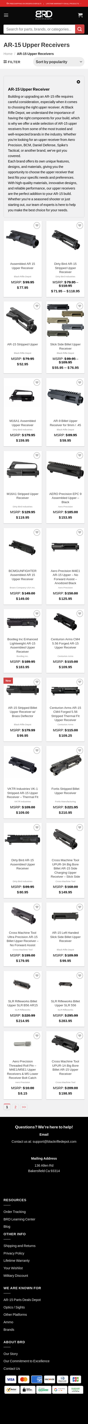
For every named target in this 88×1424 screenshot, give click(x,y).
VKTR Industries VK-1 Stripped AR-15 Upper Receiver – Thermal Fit (22, 793)
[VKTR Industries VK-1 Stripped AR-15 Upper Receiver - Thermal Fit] (23, 765)
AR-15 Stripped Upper (22, 344)
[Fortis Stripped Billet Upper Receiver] (65, 765)
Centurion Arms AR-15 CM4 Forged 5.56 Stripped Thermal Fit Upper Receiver (65, 714)
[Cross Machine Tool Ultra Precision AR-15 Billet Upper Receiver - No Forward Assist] (23, 915)
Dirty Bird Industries (65, 276)
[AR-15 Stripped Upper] (23, 320)
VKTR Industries (22, 801)
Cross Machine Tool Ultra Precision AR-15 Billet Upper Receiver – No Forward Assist (22, 939)
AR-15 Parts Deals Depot (22, 1300)
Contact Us (12, 1368)
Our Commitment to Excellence (27, 1361)
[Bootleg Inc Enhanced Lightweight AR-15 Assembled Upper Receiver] (23, 622)
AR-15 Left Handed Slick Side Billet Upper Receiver (65, 937)
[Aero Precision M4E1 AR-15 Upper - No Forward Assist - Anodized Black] (65, 547)
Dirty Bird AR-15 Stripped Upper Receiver (65, 268)
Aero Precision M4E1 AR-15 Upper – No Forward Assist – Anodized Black (65, 577)
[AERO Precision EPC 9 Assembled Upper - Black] (65, 470)
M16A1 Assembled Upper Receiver (22, 423)
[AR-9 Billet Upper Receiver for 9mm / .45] (65, 397)
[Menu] (6, 15)
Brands (9, 1329)
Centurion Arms (65, 656)
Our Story (11, 1354)
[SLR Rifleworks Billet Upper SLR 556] (65, 984)
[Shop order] (58, 61)
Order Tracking (15, 1212)
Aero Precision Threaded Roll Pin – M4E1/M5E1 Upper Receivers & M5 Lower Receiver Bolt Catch (22, 1069)
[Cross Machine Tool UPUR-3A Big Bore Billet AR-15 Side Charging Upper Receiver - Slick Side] (65, 839)
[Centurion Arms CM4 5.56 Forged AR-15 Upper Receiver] (65, 622)
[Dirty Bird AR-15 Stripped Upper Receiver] (65, 240)
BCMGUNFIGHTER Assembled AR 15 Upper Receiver (23, 575)
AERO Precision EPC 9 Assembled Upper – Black (65, 498)
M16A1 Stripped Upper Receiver (22, 496)
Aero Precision (65, 506)
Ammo (8, 1322)
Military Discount (16, 1275)
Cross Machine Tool (65, 881)
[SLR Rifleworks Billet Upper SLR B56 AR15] (23, 984)
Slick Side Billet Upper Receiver (65, 346)
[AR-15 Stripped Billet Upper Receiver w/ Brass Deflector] (23, 690)
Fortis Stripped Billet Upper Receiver (65, 791)
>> (24, 1107)
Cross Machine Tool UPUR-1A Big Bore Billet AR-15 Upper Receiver (65, 1067)
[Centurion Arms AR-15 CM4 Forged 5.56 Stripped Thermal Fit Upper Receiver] (65, 690)
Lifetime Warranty (17, 1260)
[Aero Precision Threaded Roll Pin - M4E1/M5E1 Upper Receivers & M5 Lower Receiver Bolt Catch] (23, 1044)
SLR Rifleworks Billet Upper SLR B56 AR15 (23, 1003)
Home (8, 54)
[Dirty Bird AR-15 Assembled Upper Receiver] (23, 839)
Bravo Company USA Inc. (22, 587)
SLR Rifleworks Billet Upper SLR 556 (65, 1003)
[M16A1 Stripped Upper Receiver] (23, 470)
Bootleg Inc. (23, 656)
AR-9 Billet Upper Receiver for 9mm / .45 (65, 423)
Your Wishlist (13, 1268)
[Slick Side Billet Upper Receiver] (65, 321)
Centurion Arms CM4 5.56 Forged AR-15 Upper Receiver (65, 643)
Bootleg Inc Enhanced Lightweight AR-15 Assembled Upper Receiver (22, 645)
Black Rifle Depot (22, 276)
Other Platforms (15, 1314)
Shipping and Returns (19, 1246)
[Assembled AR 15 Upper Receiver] (23, 240)
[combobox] (39, 29)
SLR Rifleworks (22, 1009)
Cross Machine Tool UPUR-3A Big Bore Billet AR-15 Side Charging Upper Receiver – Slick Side (65, 868)
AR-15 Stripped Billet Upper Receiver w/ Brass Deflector (22, 712)
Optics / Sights (14, 1307)
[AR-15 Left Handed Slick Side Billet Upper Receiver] (65, 915)
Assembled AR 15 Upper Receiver (22, 266)
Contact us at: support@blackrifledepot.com (43, 1141)
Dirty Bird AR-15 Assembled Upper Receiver (22, 864)
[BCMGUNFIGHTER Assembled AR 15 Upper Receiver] (23, 547)
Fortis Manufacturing (65, 801)
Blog (7, 1226)
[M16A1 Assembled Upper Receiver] (23, 396)
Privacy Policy (14, 1253)
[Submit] (79, 29)
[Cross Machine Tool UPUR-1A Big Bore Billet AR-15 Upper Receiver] (65, 1044)
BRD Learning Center (19, 1219)
